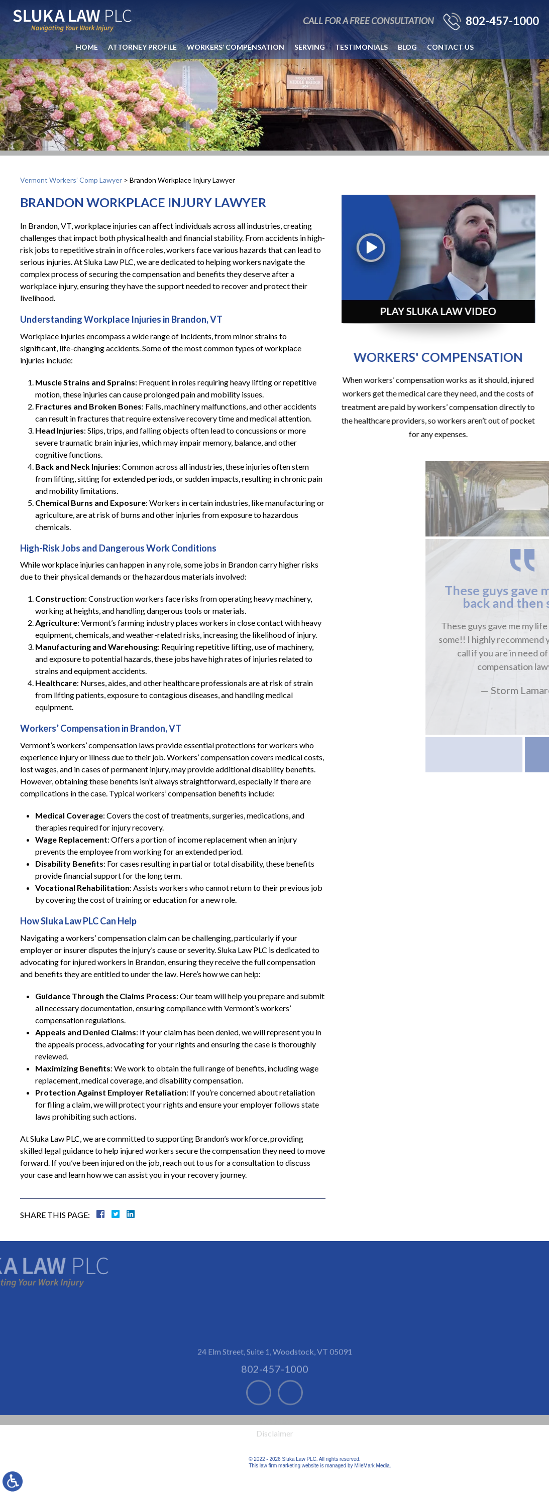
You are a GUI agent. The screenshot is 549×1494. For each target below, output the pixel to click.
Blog (407, 47)
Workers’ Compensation (235, 47)
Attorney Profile (142, 47)
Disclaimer (274, 1461)
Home (87, 47)
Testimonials (361, 47)
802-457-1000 (502, 21)
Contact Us (450, 47)
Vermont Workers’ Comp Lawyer (71, 180)
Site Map (274, 1448)
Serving (309, 47)
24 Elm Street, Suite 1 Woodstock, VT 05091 (274, 1380)
